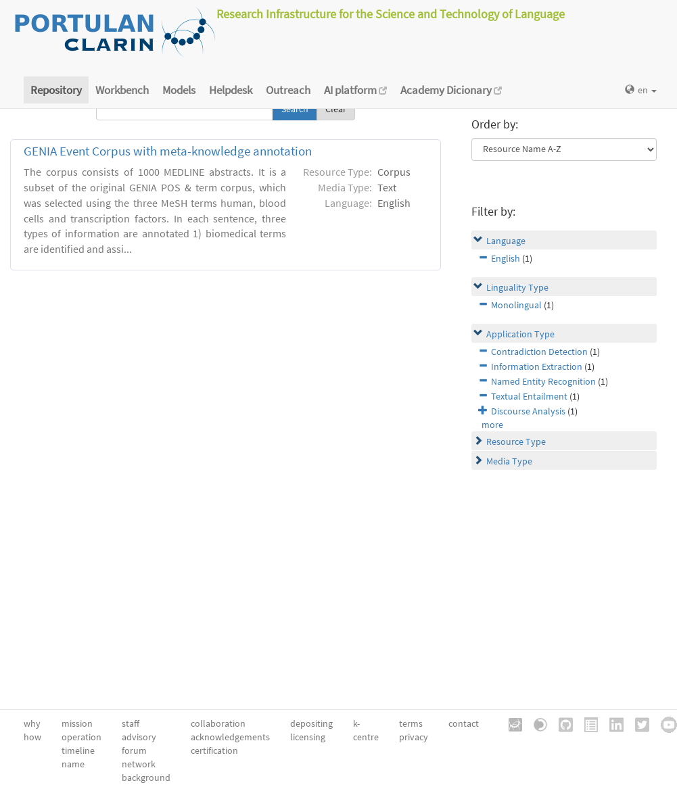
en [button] (641, 90)
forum (134, 750)
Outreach (288, 89)
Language (506, 241)
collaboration (218, 723)
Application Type (520, 334)
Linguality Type (517, 287)
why (32, 723)
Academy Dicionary (451, 89)
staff (130, 723)
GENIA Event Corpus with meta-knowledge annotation (168, 151)
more (492, 424)
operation (81, 737)
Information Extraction (536, 366)
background (146, 777)
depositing (311, 723)
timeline (78, 750)
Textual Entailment (529, 396)
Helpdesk (230, 89)
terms (411, 723)
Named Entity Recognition (543, 381)
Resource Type (516, 441)
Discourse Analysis (528, 411)
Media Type (509, 461)
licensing (307, 737)
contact (463, 723)
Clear (335, 109)
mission (77, 723)
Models (178, 89)
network (139, 764)
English (505, 258)
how (32, 737)
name (73, 764)
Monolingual (516, 305)
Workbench (122, 89)
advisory (139, 737)
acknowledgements (230, 737)
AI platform (355, 89)
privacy (413, 737)
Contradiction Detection (539, 351)
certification (214, 750)
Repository (56, 89)
